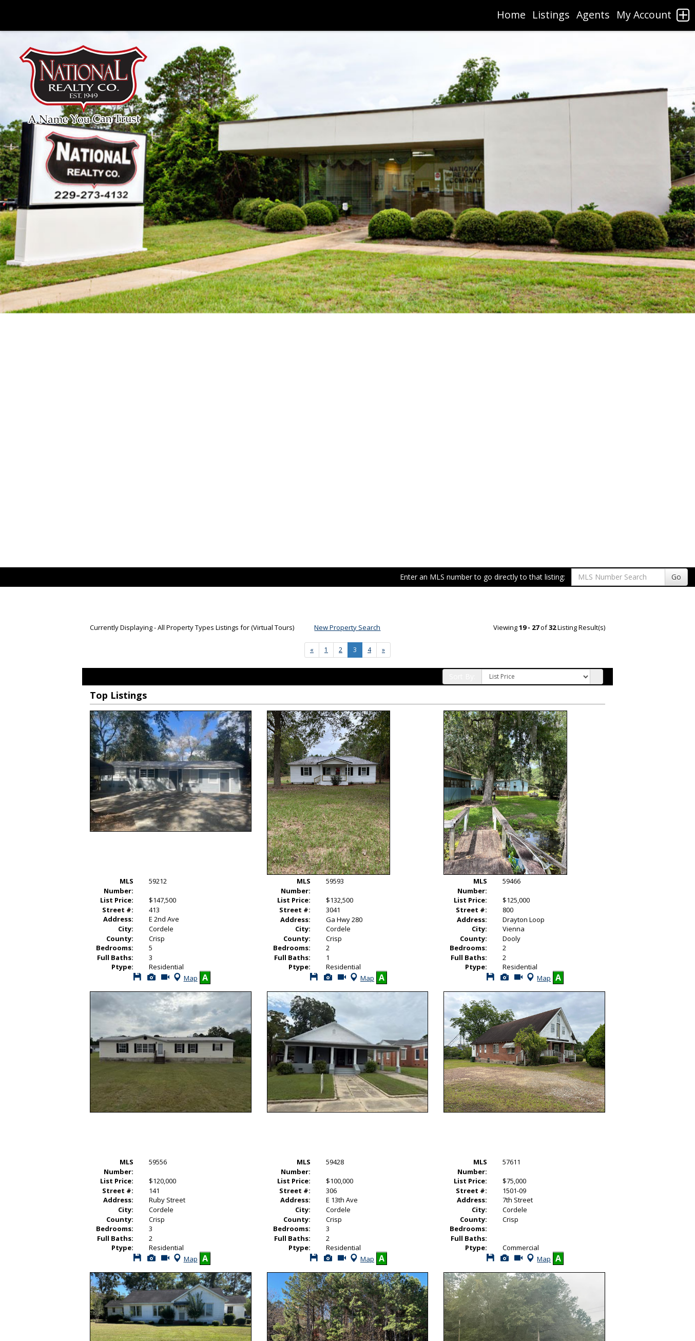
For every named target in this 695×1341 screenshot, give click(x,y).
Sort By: (462, 676)
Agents (593, 15)
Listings (551, 15)
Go (676, 577)
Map (184, 978)
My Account (643, 15)
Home (511, 15)
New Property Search (347, 627)
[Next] (311, 650)
